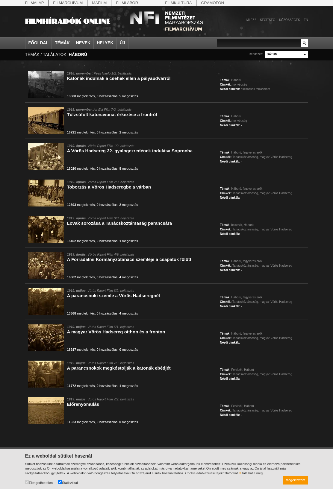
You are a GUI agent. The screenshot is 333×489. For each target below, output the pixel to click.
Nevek (83, 42)
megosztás (128, 96)
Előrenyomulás (83, 404)
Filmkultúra (178, 3)
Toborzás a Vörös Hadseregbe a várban (109, 186)
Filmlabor (127, 3)
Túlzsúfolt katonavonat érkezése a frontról (112, 114)
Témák (62, 42)
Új (122, 42)
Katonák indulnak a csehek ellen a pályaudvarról (119, 78)
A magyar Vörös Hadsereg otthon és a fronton (116, 331)
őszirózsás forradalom (255, 89)
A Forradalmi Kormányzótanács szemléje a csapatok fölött (129, 259)
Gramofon (212, 3)
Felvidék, (237, 369)
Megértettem (295, 480)
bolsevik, (237, 225)
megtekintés (81, 96)
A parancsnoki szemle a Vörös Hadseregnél (113, 295)
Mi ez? (251, 20)
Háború (236, 80)
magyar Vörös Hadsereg (276, 157)
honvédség (239, 84)
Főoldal (38, 42)
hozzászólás (107, 96)
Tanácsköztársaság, (245, 157)
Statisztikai (68, 482)
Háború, (236, 152)
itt (240, 473)
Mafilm (99, 3)
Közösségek (289, 20)
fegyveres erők (253, 152)
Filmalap (34, 3)
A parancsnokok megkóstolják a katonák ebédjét (119, 367)
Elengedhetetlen (39, 482)
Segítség (267, 20)
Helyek (105, 42)
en (306, 20)
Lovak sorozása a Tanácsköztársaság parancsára (119, 223)
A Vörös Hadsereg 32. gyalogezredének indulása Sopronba (130, 150)
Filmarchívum (68, 3)
